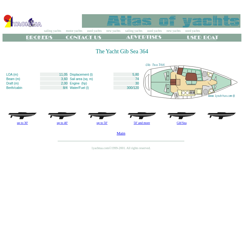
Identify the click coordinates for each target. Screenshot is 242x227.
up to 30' (22, 123)
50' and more (142, 123)
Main (121, 133)
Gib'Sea (182, 123)
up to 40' (62, 123)
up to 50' (102, 123)
